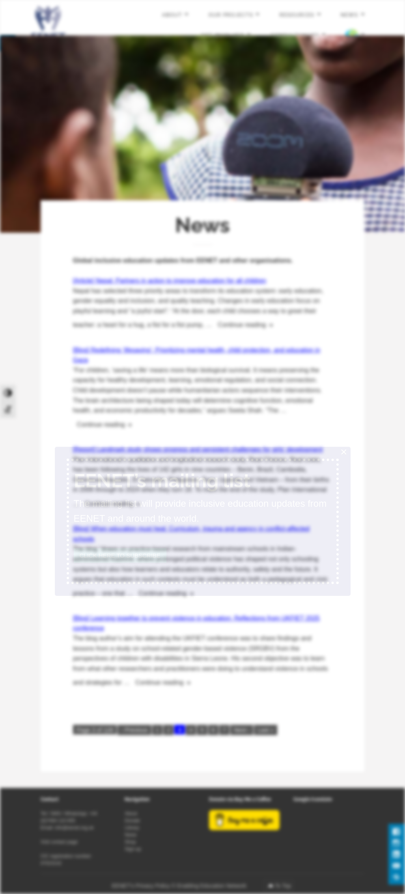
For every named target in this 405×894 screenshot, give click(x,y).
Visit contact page (59, 842)
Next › (242, 729)
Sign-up (133, 849)
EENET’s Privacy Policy (141, 886)
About (172, 15)
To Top (283, 886)
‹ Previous (134, 729)
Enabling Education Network (212, 886)
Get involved (222, 35)
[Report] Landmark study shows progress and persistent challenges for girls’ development (198, 449)
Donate (132, 820)
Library (132, 828)
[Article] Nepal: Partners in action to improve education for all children (169, 280)
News (349, 15)
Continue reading (248, 323)
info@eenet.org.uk (74, 828)
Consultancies (295, 35)
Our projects (231, 15)
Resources (297, 15)
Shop (130, 842)
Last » (266, 729)
